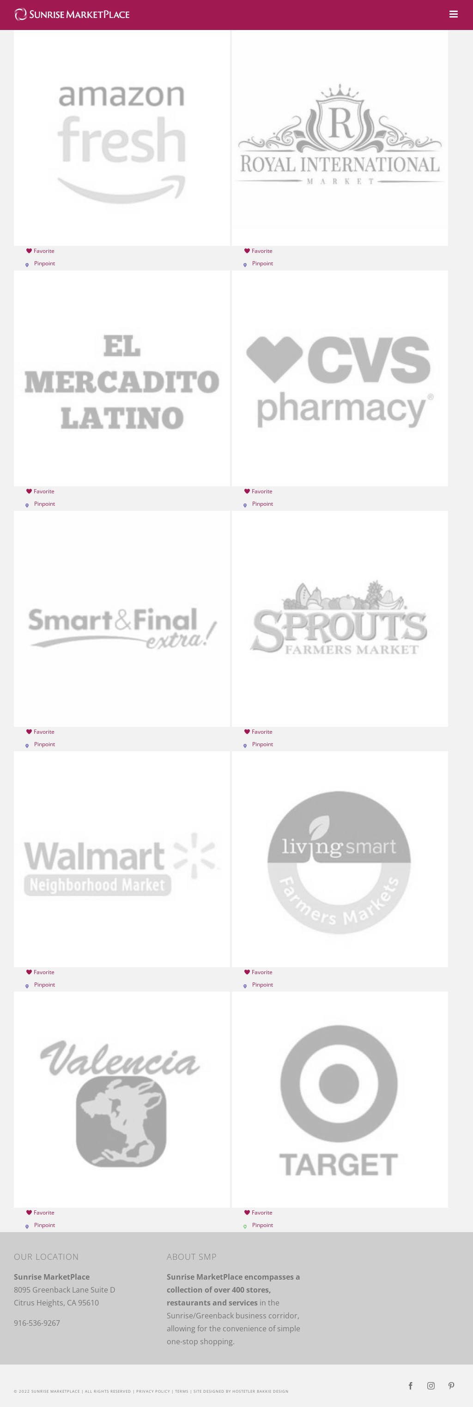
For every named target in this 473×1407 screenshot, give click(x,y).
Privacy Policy (153, 1391)
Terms (181, 1391)
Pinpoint (44, 263)
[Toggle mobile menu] (454, 14)
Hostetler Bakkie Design (260, 1391)
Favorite (40, 251)
